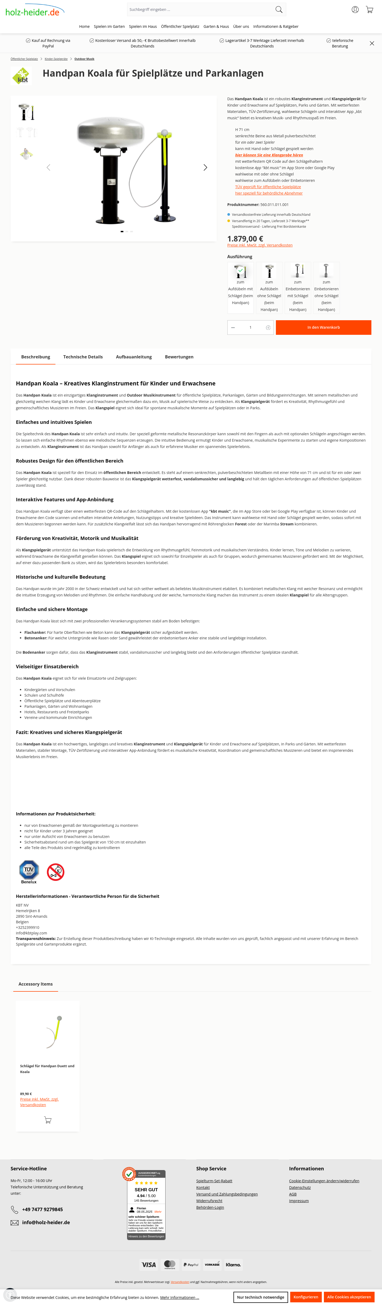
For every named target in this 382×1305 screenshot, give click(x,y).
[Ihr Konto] (355, 9)
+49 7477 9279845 (42, 1209)
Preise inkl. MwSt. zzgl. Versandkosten (260, 245)
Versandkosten (180, 1282)
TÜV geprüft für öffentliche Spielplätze (268, 186)
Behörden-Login (210, 1207)
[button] (205, 167)
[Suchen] (279, 9)
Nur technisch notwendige (260, 1297)
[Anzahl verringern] (232, 327)
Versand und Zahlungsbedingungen (227, 1194)
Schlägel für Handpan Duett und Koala (47, 1069)
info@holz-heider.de (46, 1222)
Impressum (299, 1200)
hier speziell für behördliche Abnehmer (269, 193)
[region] (191, 1071)
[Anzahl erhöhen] (268, 327)
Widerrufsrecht (209, 1200)
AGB (293, 1194)
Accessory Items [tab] (36, 984)
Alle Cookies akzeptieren (349, 1296)
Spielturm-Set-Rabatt (214, 1180)
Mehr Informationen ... (179, 1297)
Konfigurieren (306, 1296)
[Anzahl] (250, 327)
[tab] (35, 357)
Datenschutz (300, 1187)
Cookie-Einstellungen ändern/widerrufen (324, 1180)
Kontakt (203, 1187)
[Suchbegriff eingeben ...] (199, 9)
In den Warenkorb (323, 327)
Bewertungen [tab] (179, 357)
